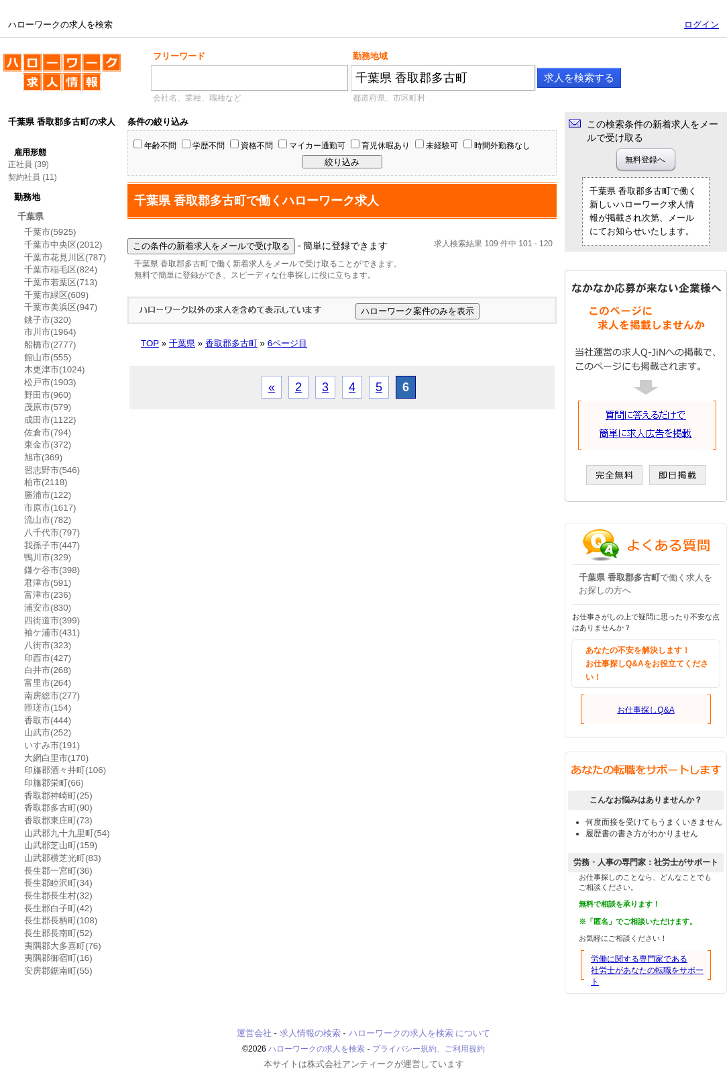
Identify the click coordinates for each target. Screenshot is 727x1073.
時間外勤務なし (502, 145)
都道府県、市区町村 (389, 98)
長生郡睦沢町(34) (58, 883)
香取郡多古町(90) (58, 808)
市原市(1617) (50, 508)
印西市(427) (47, 658)
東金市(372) (47, 445)
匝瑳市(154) (47, 708)
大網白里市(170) (56, 758)
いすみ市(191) (52, 745)
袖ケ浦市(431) (52, 632)
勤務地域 (370, 56)
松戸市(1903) (50, 382)
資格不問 (257, 145)
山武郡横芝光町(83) (62, 858)
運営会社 (254, 1033)
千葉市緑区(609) (56, 295)
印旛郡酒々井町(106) (65, 770)
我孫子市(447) (52, 545)
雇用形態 (30, 152)
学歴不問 (208, 145)
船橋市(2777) (50, 345)
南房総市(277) (52, 696)
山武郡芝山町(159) (60, 845)
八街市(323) (47, 645)
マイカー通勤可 (317, 145)
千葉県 (30, 216)
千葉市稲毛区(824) (60, 269)
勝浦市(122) (47, 495)
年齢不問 (160, 145)
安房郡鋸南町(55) (58, 971)
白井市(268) (47, 670)
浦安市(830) (47, 608)
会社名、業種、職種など (197, 98)
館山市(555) (47, 357)
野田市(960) (47, 395)
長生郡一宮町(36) (58, 871)
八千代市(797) (52, 532)
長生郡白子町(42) (58, 908)
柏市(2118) (46, 482)
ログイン (701, 24)
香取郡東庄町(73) (58, 820)
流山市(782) (47, 520)
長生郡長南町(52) (58, 933)
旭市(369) (43, 457)
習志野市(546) (52, 470)
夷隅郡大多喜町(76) (62, 946)
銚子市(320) (47, 320)
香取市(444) (47, 720)
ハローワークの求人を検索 (62, 78)
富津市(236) (47, 595)
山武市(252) (47, 732)
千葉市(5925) (50, 232)
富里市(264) (47, 683)
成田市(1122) (50, 420)
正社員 (20, 164)
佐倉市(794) (47, 432)
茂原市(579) (47, 407)
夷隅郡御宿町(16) (58, 958)
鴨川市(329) (47, 557)
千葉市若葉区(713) (60, 282)
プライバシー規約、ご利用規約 (428, 1049)
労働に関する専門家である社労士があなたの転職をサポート (647, 970)
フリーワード (179, 56)
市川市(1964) (50, 332)
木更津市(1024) (54, 369)
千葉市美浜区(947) (60, 307)
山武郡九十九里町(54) (67, 833)
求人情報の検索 (310, 1033)
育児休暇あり (385, 145)
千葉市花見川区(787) (65, 257)
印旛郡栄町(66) (54, 783)
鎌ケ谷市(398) (52, 570)
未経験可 (442, 145)
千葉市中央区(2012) (63, 245)
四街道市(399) (52, 620)
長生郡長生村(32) (58, 895)
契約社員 (24, 177)
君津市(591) (47, 583)
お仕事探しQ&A (645, 710)
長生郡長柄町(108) (60, 920)
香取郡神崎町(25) (58, 795)
